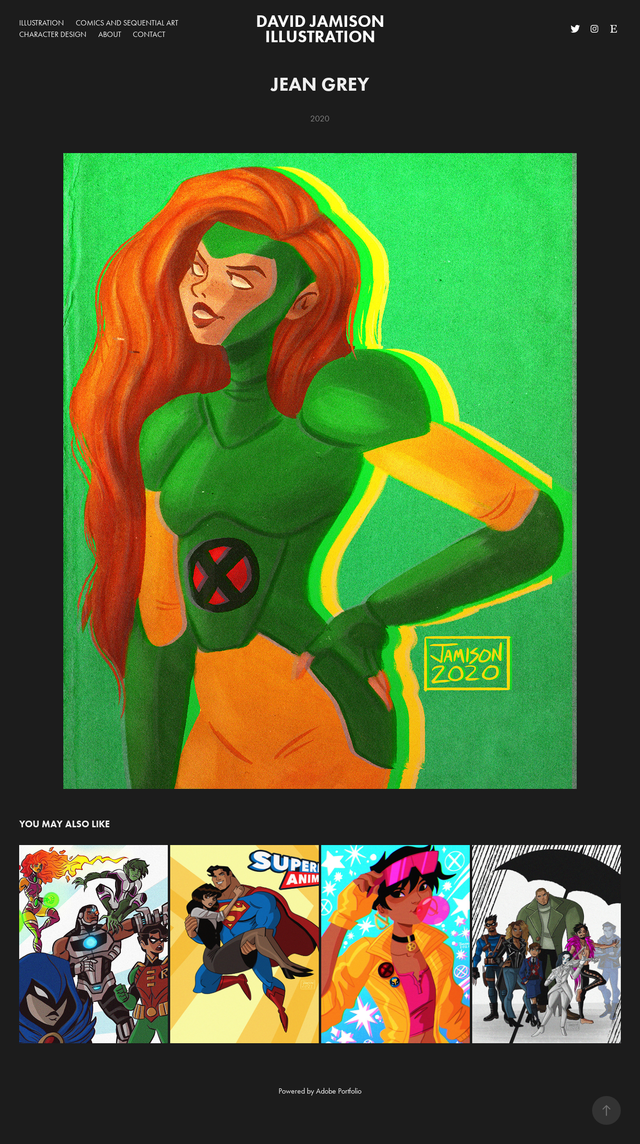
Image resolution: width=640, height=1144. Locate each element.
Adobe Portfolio (338, 1091)
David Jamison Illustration (322, 29)
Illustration (41, 22)
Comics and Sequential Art (127, 22)
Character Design (52, 34)
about (109, 34)
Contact (149, 34)
